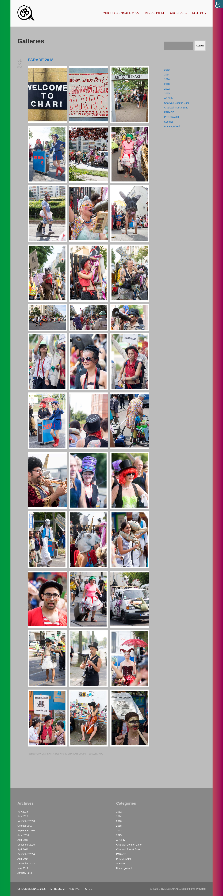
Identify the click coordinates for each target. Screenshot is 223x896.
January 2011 (24, 873)
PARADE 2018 (40, 60)
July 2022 (22, 816)
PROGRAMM (171, 117)
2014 (167, 74)
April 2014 (22, 858)
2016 (167, 79)
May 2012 (22, 868)
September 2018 (26, 830)
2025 (167, 93)
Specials (168, 121)
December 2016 (26, 844)
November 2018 (26, 821)
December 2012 (26, 863)
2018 (167, 84)
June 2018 (23, 835)
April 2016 (22, 849)
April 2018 (22, 840)
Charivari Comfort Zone (177, 102)
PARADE (169, 112)
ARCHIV (168, 98)
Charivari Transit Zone (176, 107)
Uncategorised (172, 126)
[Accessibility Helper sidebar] (219, 4)
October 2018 (24, 825)
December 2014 (26, 854)
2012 (167, 69)
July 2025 (22, 811)
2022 (167, 88)
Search (200, 45)
